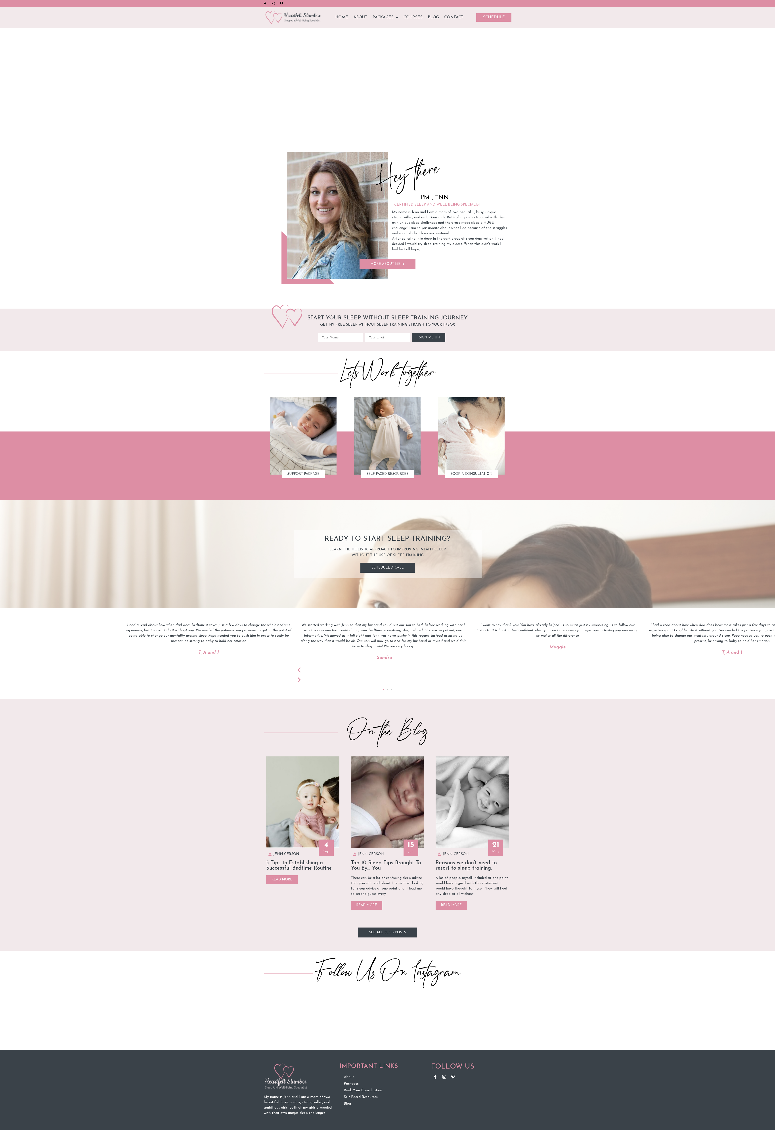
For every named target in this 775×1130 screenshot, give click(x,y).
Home (341, 17)
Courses (413, 17)
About (360, 17)
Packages (385, 17)
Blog (433, 17)
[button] (383, 689)
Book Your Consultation (363, 1090)
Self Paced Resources (361, 1097)
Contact (453, 17)
